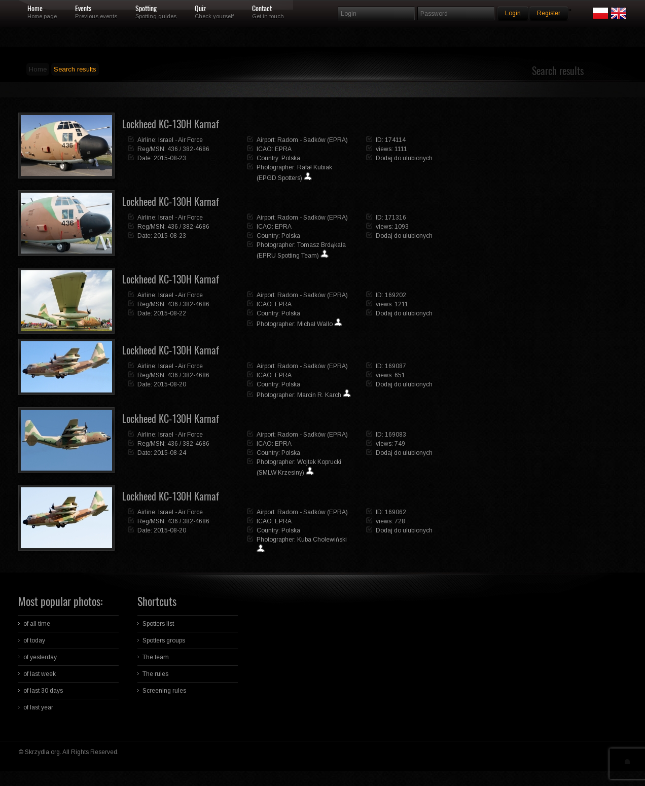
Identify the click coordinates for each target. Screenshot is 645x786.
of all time (36, 623)
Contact (262, 8)
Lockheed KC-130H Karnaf (170, 124)
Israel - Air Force (180, 140)
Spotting (146, 8)
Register (548, 13)
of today (34, 640)
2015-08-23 (170, 158)
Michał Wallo (315, 324)
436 (172, 149)
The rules (155, 673)
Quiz (200, 8)
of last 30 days (43, 690)
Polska (290, 158)
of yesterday (40, 657)
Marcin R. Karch (319, 395)
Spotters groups (163, 640)
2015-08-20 (170, 384)
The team (155, 657)
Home (35, 8)
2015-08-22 (170, 313)
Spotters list (158, 623)
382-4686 (196, 149)
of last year (38, 707)
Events (83, 8)
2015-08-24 (170, 452)
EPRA (283, 149)
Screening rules (164, 690)
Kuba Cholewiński (322, 539)
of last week (39, 673)
